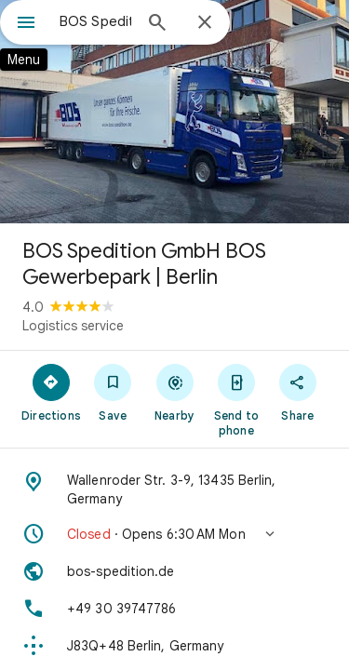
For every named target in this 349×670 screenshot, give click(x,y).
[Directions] (51, 391)
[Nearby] (174, 391)
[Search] (157, 24)
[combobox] (95, 21)
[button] (174, 534)
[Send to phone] (236, 399)
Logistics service (73, 325)
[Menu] (26, 24)
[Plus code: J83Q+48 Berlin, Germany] (174, 645)
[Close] (205, 23)
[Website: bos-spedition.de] (174, 571)
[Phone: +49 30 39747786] (174, 608)
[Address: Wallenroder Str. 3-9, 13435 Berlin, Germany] (174, 489)
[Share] (298, 391)
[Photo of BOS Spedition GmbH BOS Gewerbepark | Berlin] (174, 111)
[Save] (112, 391)
